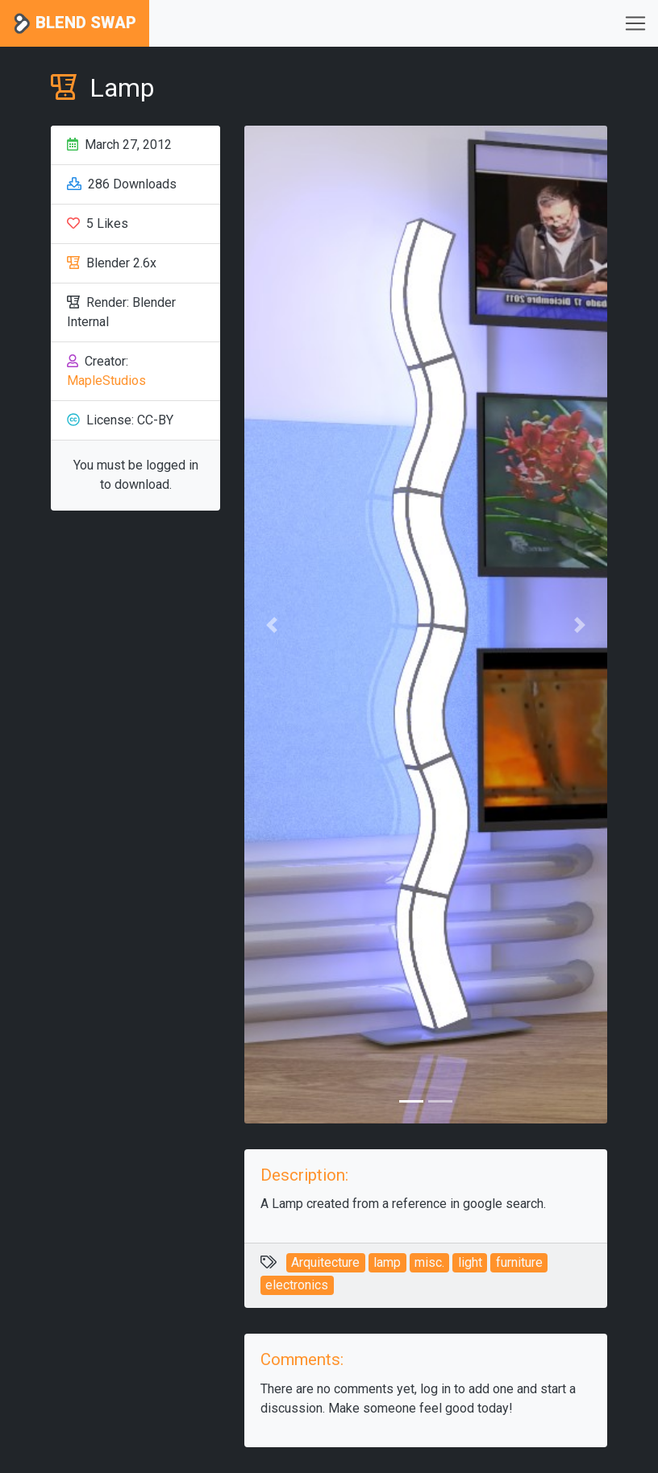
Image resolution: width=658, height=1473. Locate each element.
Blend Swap (74, 23)
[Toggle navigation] (635, 23)
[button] (271, 624)
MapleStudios (106, 380)
